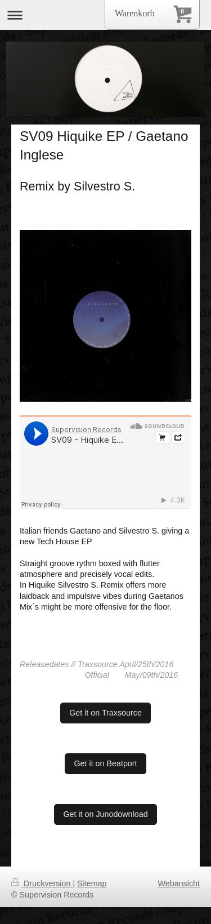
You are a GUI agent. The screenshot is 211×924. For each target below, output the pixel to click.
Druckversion (42, 883)
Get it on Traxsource (105, 712)
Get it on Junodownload (105, 814)
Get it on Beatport (105, 763)
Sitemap (91, 883)
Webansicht (179, 883)
